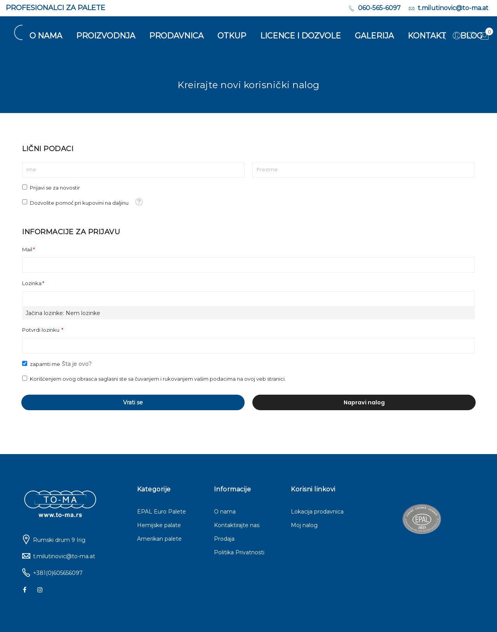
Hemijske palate (159, 525)
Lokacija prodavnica (317, 511)
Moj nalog (304, 525)
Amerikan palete (159, 538)
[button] (139, 202)
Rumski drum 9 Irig (59, 539)
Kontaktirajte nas (236, 525)
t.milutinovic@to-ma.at (64, 556)
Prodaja (224, 538)
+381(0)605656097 (58, 572)
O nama (225, 511)
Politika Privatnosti (239, 552)
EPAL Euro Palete (161, 511)
